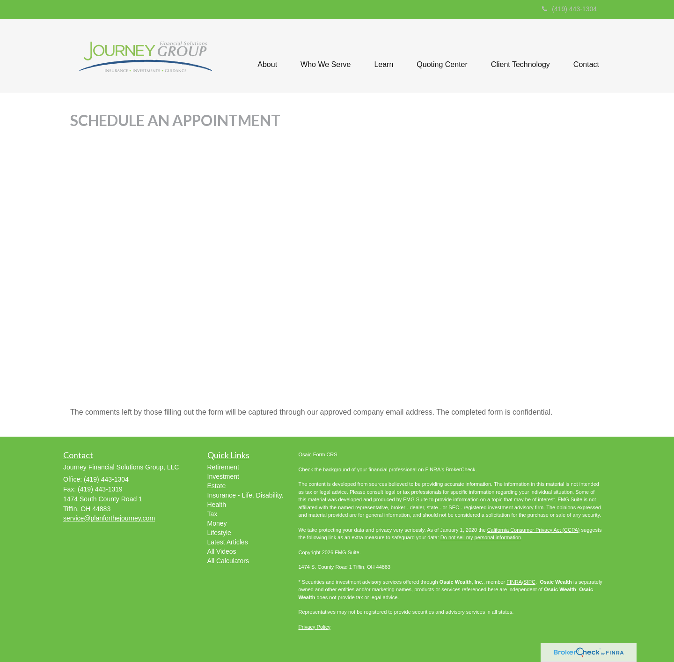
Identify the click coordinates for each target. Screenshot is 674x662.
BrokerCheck (461, 469)
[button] (267, 55)
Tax (212, 514)
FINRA (514, 582)
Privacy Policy (314, 627)
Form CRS (325, 454)
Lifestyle (219, 532)
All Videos (221, 551)
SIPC (529, 582)
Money (217, 523)
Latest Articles (227, 542)
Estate (216, 486)
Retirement (223, 467)
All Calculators (228, 561)
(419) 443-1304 (569, 9)
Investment (223, 476)
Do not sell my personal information (480, 537)
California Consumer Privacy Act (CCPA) (533, 530)
